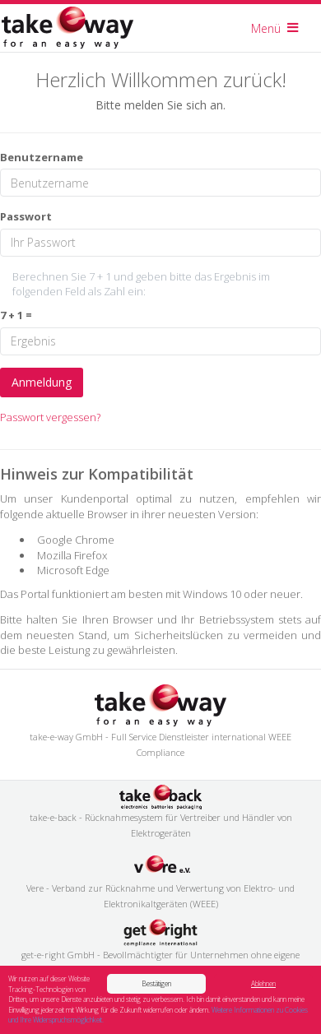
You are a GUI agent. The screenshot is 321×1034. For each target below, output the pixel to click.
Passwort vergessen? (50, 417)
